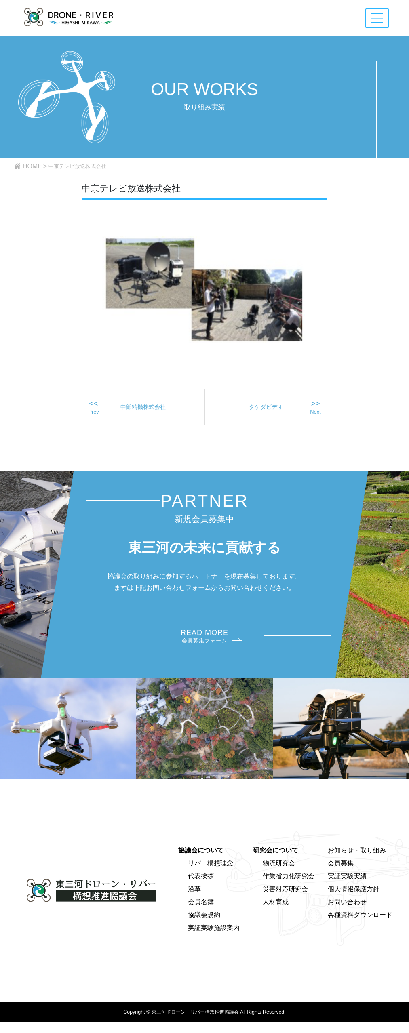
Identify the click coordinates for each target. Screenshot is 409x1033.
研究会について (275, 863)
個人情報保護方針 (353, 902)
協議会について (200, 863)
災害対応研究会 (285, 902)
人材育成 (276, 915)
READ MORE (204, 649)
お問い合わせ (347, 915)
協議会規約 (204, 928)
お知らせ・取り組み (357, 863)
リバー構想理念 (210, 876)
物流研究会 (279, 876)
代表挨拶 (201, 889)
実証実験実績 (347, 889)
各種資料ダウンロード (360, 928)
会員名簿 (201, 915)
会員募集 (341, 876)
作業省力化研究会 (288, 889)
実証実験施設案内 (214, 941)
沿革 (194, 902)
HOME (32, 166)
